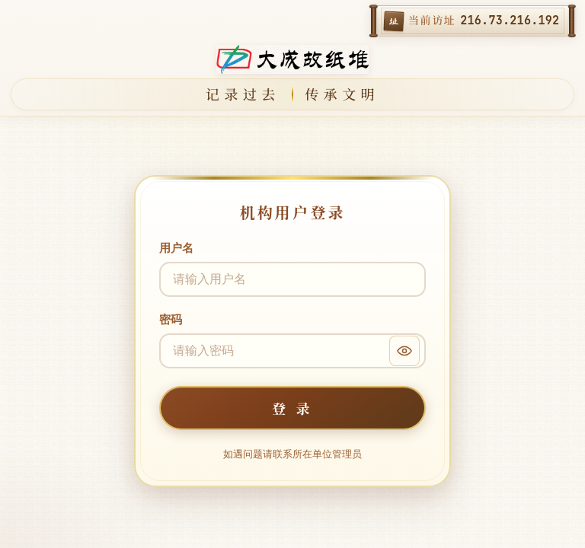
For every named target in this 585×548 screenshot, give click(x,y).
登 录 (292, 408)
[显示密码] (404, 351)
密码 (170, 319)
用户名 (176, 247)
